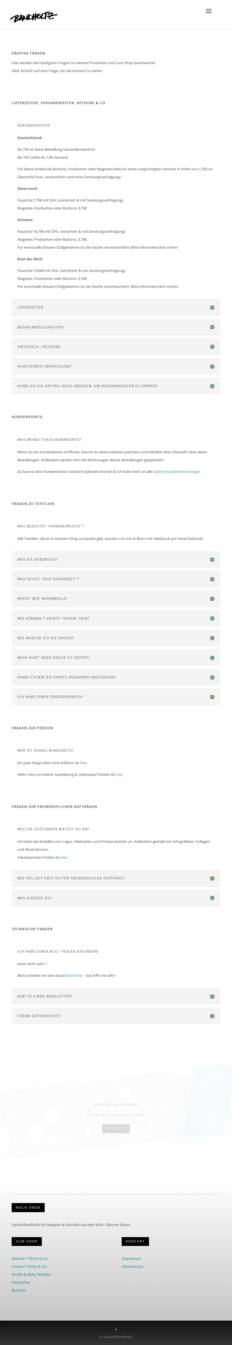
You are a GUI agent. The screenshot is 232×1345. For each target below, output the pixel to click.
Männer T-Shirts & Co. (30, 1258)
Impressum (131, 1258)
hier (83, 762)
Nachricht (74, 975)
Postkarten (21, 1282)
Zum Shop (27, 1241)
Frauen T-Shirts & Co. (29, 1266)
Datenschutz (132, 1266)
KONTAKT (135, 1241)
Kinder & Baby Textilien (31, 1274)
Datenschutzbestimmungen (176, 471)
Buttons (18, 1290)
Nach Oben (28, 1207)
